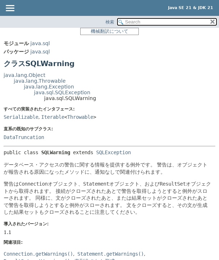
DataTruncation (24, 137)
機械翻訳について (109, 31)
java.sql (40, 43)
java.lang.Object (24, 75)
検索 (110, 22)
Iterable (52, 117)
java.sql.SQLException (62, 92)
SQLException (113, 152)
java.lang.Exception (49, 87)
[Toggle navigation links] (10, 9)
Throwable (80, 117)
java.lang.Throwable (40, 81)
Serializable (21, 117)
